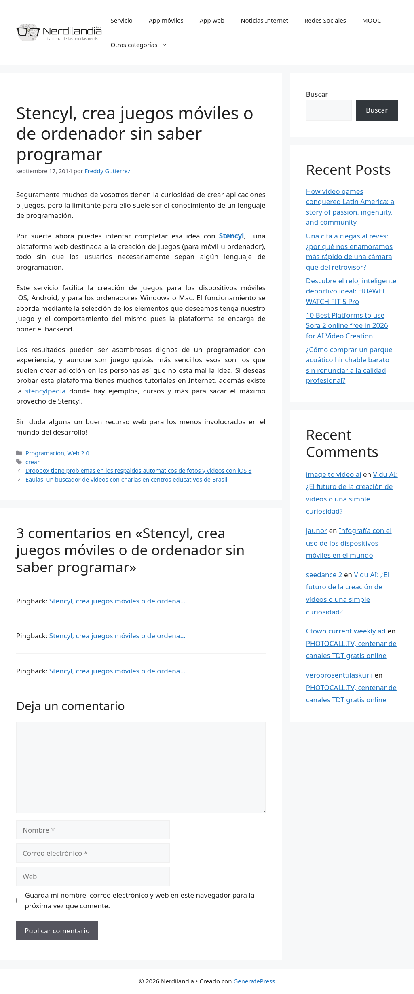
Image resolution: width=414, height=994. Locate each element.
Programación (44, 453)
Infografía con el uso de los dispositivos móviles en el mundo (349, 543)
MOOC (371, 20)
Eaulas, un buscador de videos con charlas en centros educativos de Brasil (126, 479)
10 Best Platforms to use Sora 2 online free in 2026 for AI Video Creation (347, 325)
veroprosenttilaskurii (339, 675)
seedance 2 (324, 574)
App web (212, 20)
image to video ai (333, 474)
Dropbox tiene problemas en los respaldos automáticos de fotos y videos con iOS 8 (138, 470)
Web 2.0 (78, 453)
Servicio (121, 20)
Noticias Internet (264, 20)
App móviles (166, 20)
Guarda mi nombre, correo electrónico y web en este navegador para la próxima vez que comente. (140, 900)
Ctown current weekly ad (346, 630)
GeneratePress (254, 981)
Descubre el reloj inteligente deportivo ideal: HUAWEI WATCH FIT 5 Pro (351, 291)
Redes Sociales (325, 20)
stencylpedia (45, 390)
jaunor (316, 530)
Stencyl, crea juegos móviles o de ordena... (117, 600)
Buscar (317, 94)
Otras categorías (142, 44)
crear (32, 462)
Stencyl (231, 235)
